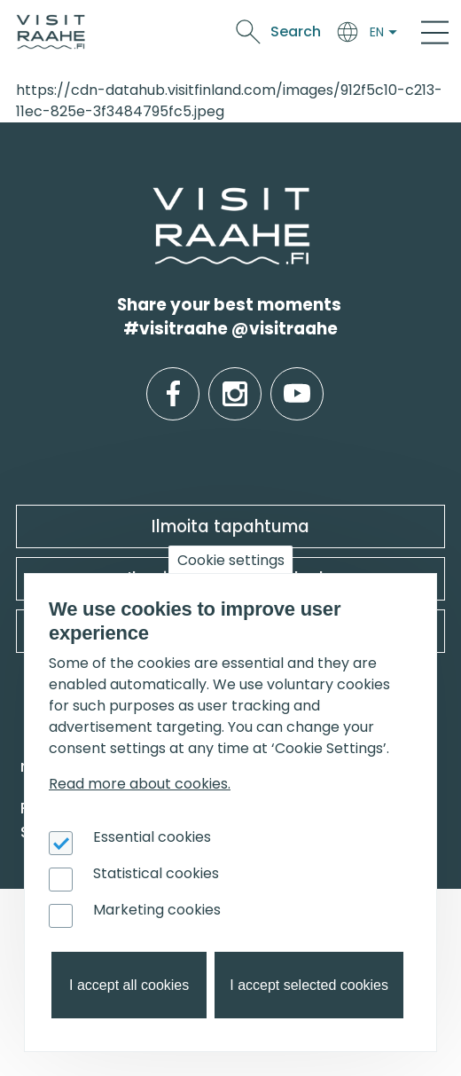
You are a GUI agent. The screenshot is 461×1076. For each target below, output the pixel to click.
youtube (297, 380)
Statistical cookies (156, 873)
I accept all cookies (129, 985)
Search (295, 31)
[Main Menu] (434, 32)
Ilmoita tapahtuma (230, 526)
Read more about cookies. (139, 784)
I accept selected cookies (309, 985)
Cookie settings (231, 560)
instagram (235, 380)
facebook (173, 380)
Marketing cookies (157, 909)
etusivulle (154, 198)
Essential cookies (152, 837)
